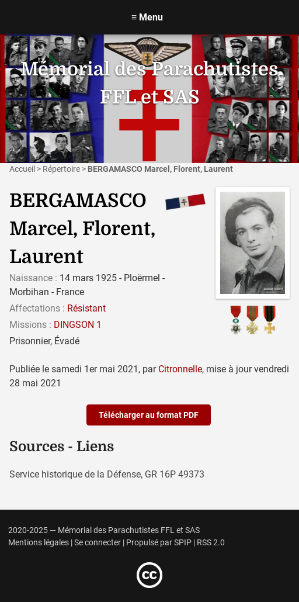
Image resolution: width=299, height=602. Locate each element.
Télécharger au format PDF (149, 415)
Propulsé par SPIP (159, 543)
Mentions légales (38, 543)
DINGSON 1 (78, 324)
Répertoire (61, 169)
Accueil (22, 169)
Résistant (86, 308)
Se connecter (97, 543)
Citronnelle (180, 369)
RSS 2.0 (211, 543)
